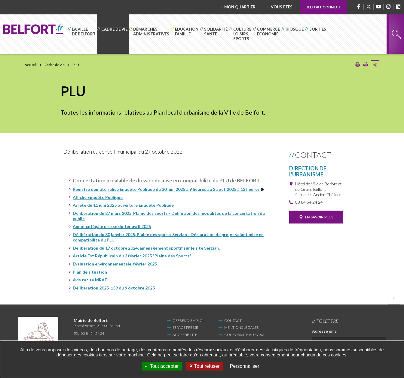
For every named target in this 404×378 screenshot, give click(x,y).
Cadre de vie (54, 64)
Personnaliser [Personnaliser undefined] (244, 366)
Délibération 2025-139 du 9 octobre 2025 (114, 287)
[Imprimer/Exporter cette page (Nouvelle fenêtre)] (357, 66)
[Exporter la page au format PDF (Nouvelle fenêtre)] (365, 66)
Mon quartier (240, 6)
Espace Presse (185, 327)
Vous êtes (281, 6)
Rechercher (396, 34)
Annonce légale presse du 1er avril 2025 (112, 226)
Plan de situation (90, 271)
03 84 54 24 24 (309, 202)
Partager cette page (375, 64)
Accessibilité (185, 334)
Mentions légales (241, 327)
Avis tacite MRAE (90, 279)
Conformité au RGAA (244, 334)
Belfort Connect (323, 7)
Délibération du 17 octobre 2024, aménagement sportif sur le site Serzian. (146, 247)
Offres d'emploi (188, 320)
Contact (233, 320)
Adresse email (325, 331)
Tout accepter (162, 366)
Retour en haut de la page (394, 298)
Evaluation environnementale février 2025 (115, 263)
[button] (82, 34)
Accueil (31, 64)
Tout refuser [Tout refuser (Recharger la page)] (204, 366)
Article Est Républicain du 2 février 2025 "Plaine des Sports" (132, 255)
